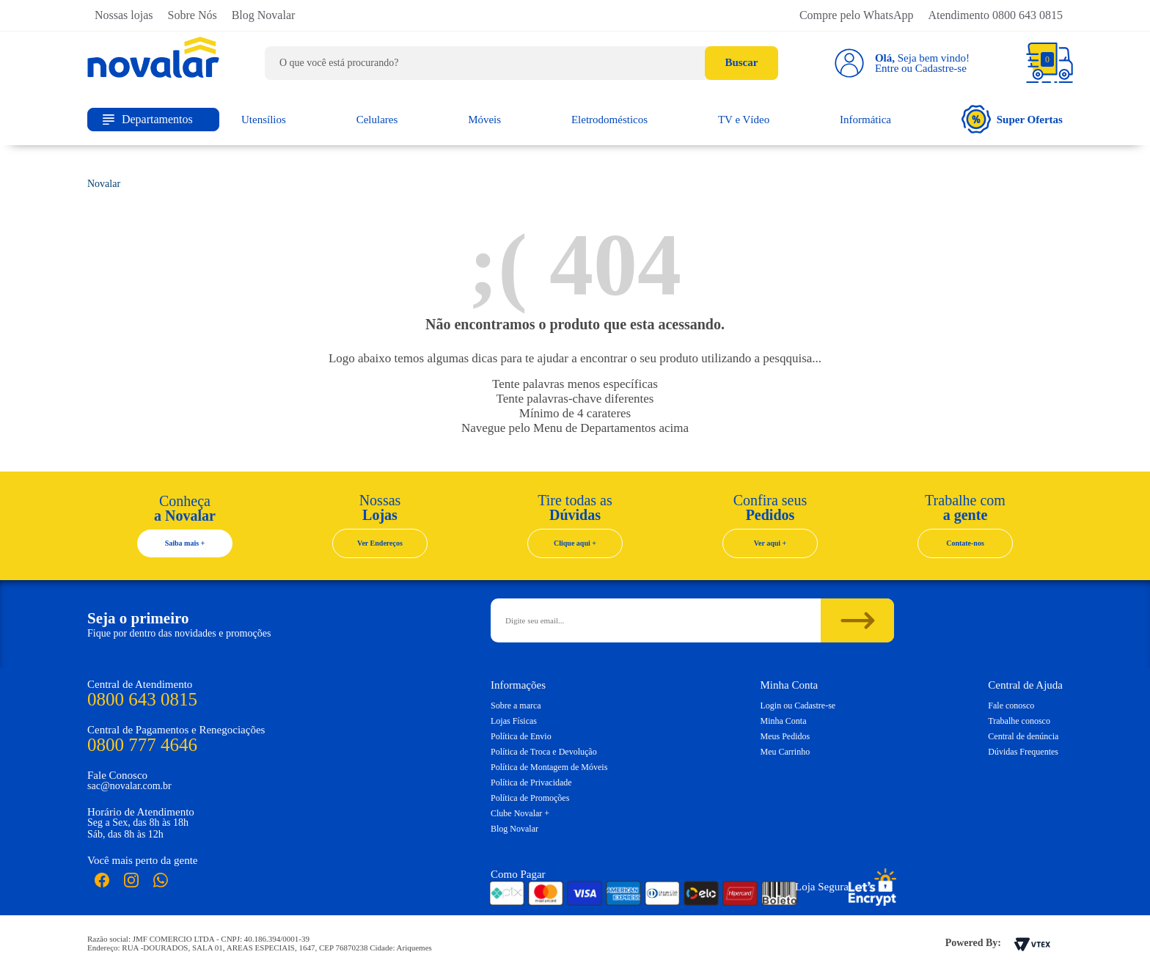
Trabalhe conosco (1019, 721)
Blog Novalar (264, 15)
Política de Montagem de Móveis (549, 767)
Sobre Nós (192, 15)
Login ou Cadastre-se (798, 705)
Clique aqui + (575, 543)
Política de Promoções (530, 798)
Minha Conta (784, 721)
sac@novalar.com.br (129, 785)
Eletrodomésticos (609, 119)
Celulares (377, 119)
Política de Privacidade (531, 782)
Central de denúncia (1023, 736)
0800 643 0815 (142, 699)
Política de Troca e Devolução (544, 752)
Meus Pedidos (785, 736)
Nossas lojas (124, 15)
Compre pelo (856, 15)
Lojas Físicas (514, 721)
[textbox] (521, 63)
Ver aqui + (770, 543)
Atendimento (995, 15)
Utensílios (263, 119)
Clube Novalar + (520, 813)
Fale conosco (1011, 705)
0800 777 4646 (142, 745)
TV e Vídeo (743, 119)
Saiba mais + (185, 543)
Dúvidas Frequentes (1023, 752)
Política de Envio (521, 736)
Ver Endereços (380, 543)
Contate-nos (965, 543)
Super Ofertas (1012, 119)
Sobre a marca (516, 705)
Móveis (484, 119)
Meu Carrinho (785, 752)
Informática (865, 119)
